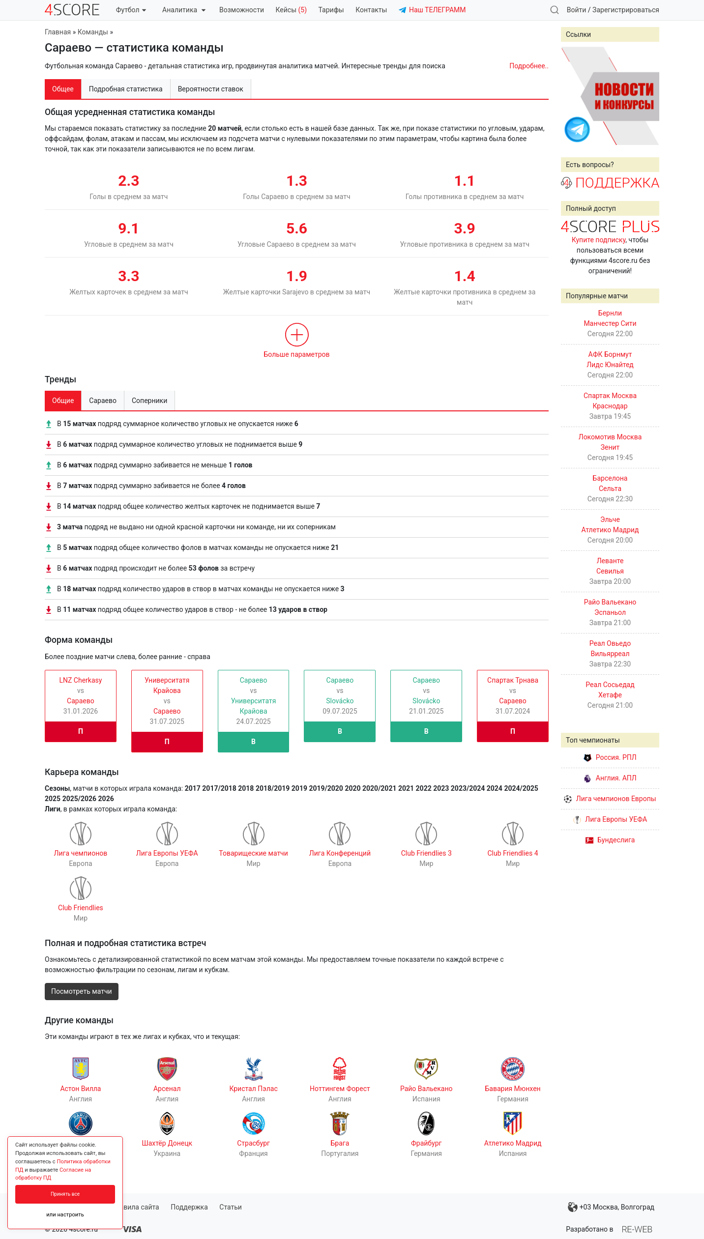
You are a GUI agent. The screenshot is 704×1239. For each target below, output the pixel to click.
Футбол (131, 10)
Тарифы (331, 10)
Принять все (65, 1194)
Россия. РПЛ (610, 757)
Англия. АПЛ (610, 778)
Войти (577, 10)
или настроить (65, 1214)
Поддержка (189, 1207)
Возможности (241, 10)
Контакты (371, 10)
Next (646, 96)
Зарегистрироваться (625, 10)
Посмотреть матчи (81, 991)
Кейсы (291, 10)
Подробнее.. (529, 66)
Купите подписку (599, 240)
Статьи (230, 1207)
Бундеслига (610, 840)
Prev (574, 96)
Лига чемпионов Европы (610, 799)
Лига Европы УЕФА (610, 819)
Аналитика (183, 10)
